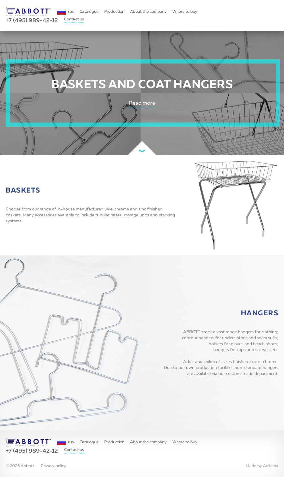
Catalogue (89, 12)
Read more (142, 103)
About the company (148, 12)
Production (114, 12)
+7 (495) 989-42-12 (32, 20)
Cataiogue (89, 442)
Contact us (74, 19)
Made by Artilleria (262, 466)
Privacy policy (53, 466)
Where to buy (184, 12)
